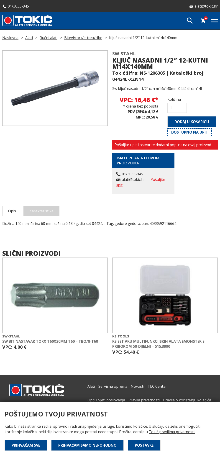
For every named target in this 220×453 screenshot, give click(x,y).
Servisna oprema (112, 386)
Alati (29, 37)
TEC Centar (157, 386)
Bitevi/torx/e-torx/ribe (83, 37)
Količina (174, 99)
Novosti (137, 386)
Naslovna (10, 37)
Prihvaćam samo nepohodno (87, 445)
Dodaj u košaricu (191, 121)
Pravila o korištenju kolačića (187, 400)
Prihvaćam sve (26, 445)
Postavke (144, 445)
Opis (12, 210)
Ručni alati (48, 37)
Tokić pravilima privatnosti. (172, 431)
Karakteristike (41, 210)
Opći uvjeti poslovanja (106, 400)
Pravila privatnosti (144, 400)
